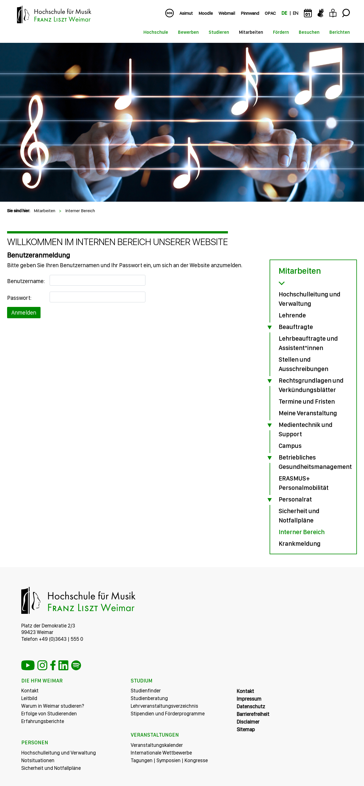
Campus (290, 445)
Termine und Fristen (307, 401)
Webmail (227, 13)
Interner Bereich (80, 210)
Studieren (219, 32)
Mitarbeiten (251, 32)
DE (284, 13)
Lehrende (292, 315)
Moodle (205, 13)
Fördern (281, 32)
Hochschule (155, 32)
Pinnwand (250, 13)
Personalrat (295, 499)
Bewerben (188, 32)
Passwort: (19, 297)
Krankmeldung (300, 543)
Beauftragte (296, 326)
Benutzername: (26, 281)
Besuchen (309, 32)
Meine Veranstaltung (308, 413)
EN (295, 13)
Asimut (186, 13)
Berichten (339, 32)
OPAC (270, 13)
